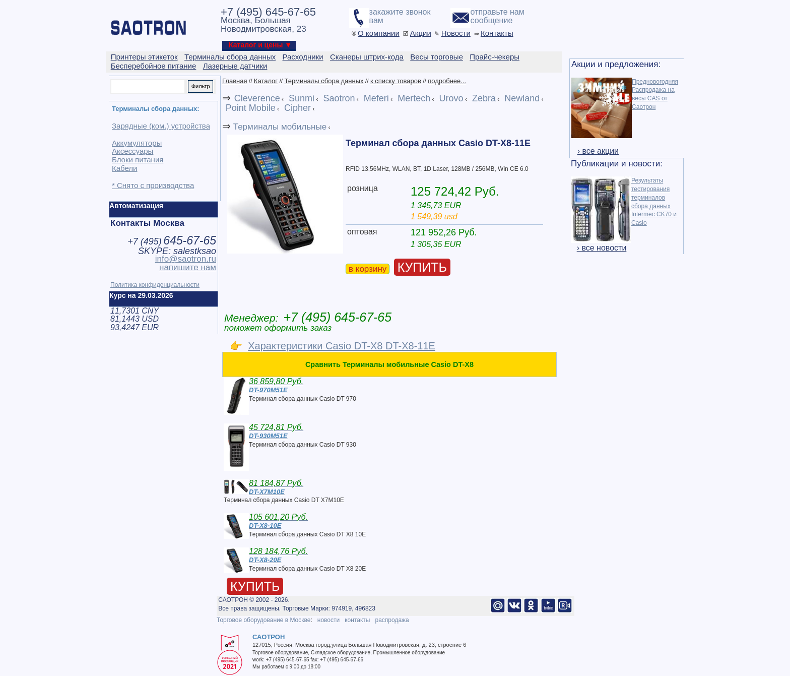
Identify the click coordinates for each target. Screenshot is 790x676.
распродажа (392, 620)
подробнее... (447, 81)
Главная (234, 81)
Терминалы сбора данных (323, 81)
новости (328, 620)
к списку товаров (395, 81)
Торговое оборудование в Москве (263, 620)
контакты (357, 620)
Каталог (266, 81)
